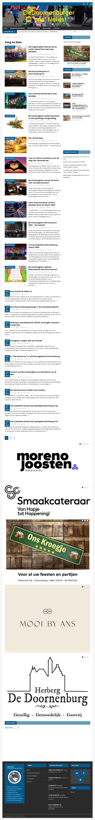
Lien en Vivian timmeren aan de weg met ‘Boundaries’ (43, 159)
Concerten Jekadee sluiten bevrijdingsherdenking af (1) (31, 421)
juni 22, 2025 (33, 163)
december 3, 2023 (35, 249)
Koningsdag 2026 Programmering (77, 95)
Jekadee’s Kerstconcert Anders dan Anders (25, 390)
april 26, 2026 (76, 77)
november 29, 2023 (35, 272)
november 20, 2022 (11, 377)
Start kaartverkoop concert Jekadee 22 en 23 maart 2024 (41, 203)
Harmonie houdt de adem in (18, 291)
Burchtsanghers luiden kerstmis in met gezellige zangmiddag (43, 116)
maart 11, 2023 (10, 294)
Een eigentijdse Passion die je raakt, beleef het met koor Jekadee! (42, 49)
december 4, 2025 (35, 121)
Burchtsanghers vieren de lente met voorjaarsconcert (43, 181)
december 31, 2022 (11, 343)
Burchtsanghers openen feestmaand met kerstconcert (42, 268)
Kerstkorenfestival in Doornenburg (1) (38, 72)
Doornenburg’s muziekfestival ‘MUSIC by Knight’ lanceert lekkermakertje (32, 323)
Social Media (47, 28)
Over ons (56, 28)
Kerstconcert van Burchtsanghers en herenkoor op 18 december (30, 373)
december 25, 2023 (35, 227)
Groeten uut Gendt (79, 162)
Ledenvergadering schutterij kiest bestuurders (78, 84)
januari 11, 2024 (34, 207)
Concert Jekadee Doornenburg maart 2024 (43, 245)
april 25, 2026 (76, 88)
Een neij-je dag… (36, 138)
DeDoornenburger (46, 54)
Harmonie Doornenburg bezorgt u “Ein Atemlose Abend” (32, 306)
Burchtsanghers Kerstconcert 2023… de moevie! (42, 223)
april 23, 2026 (76, 110)
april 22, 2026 (76, 119)
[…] (44, 65)
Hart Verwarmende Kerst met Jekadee (42, 94)
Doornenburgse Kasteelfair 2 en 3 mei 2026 (81, 116)
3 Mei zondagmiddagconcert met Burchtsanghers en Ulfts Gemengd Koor (80, 105)
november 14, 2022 (11, 392)
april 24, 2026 (76, 97)
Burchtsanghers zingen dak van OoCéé (23, 340)
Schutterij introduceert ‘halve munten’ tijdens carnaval (58, 787)
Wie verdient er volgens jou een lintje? (80, 74)
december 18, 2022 (11, 359)
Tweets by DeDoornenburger (72, 42)
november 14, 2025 (35, 140)
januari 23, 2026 (34, 54)
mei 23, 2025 (33, 185)
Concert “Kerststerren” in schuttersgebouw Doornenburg (32, 356)
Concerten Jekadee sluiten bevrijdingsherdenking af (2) (31, 405)
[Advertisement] (76, 136)
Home (5, 28)
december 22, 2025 (35, 76)
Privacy (73, 792)
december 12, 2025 (35, 98)
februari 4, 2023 (10, 309)
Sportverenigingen (33, 28)
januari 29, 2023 (10, 327)
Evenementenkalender (17, 28)
